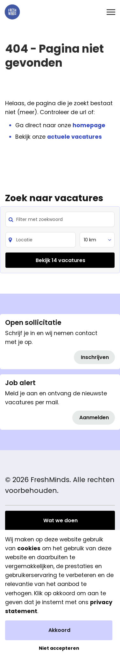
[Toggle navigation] (111, 12)
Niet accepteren (59, 648)
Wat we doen (60, 520)
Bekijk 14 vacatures (60, 260)
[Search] (40, 239)
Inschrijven (95, 357)
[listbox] (97, 239)
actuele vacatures (74, 137)
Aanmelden (94, 417)
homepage (89, 125)
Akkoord (59, 630)
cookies (28, 548)
